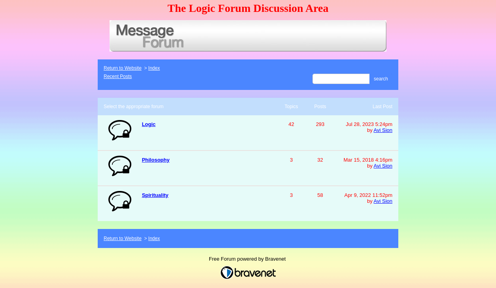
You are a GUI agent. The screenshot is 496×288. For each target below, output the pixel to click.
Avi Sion (383, 130)
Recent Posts (118, 76)
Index (154, 68)
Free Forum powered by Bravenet (248, 259)
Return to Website (123, 68)
